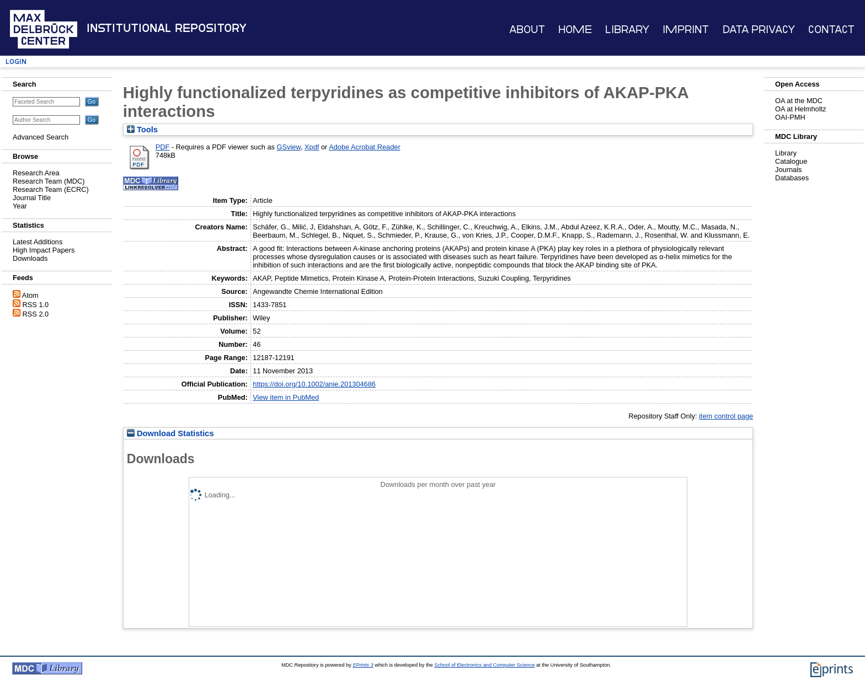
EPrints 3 (363, 665)
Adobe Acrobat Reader (364, 147)
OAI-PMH (790, 117)
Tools (142, 129)
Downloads (30, 258)
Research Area (36, 173)
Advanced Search (40, 137)
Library (627, 29)
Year (20, 206)
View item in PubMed (286, 397)
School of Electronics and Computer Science (484, 665)
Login (16, 61)
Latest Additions (37, 242)
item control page (726, 416)
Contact (831, 29)
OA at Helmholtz (800, 109)
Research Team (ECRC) (51, 189)
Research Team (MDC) (49, 181)
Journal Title (32, 198)
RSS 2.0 (36, 314)
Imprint (686, 29)
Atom (30, 295)
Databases (792, 178)
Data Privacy (759, 29)
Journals (788, 169)
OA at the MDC (799, 100)
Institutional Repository (167, 28)
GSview (289, 147)
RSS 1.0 (36, 305)
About (527, 29)
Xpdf (312, 147)
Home (575, 29)
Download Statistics (170, 433)
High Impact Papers (43, 250)
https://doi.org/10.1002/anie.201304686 (314, 384)
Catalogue (791, 161)
